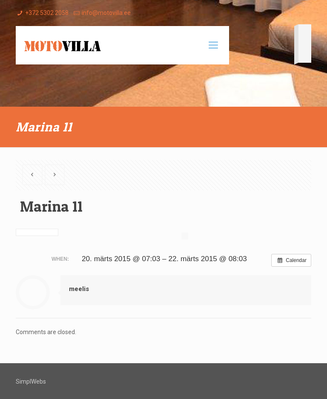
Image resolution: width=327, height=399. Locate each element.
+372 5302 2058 (47, 12)
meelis (79, 289)
